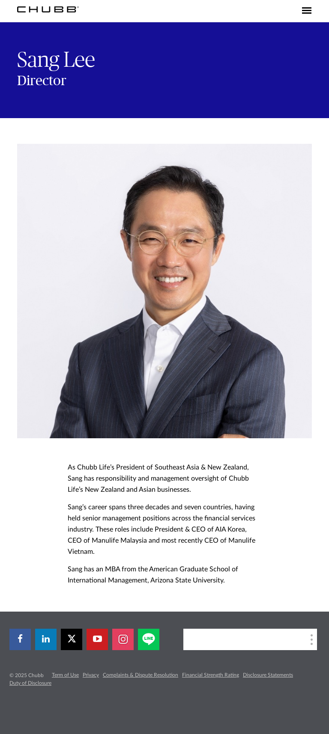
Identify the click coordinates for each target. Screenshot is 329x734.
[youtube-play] (97, 639)
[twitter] (71, 639)
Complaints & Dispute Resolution (140, 675)
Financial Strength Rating (210, 675)
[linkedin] (46, 639)
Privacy (91, 675)
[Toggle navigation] (307, 11)
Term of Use (65, 675)
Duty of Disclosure (30, 683)
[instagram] (123, 639)
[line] (148, 639)
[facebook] (20, 639)
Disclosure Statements (268, 675)
